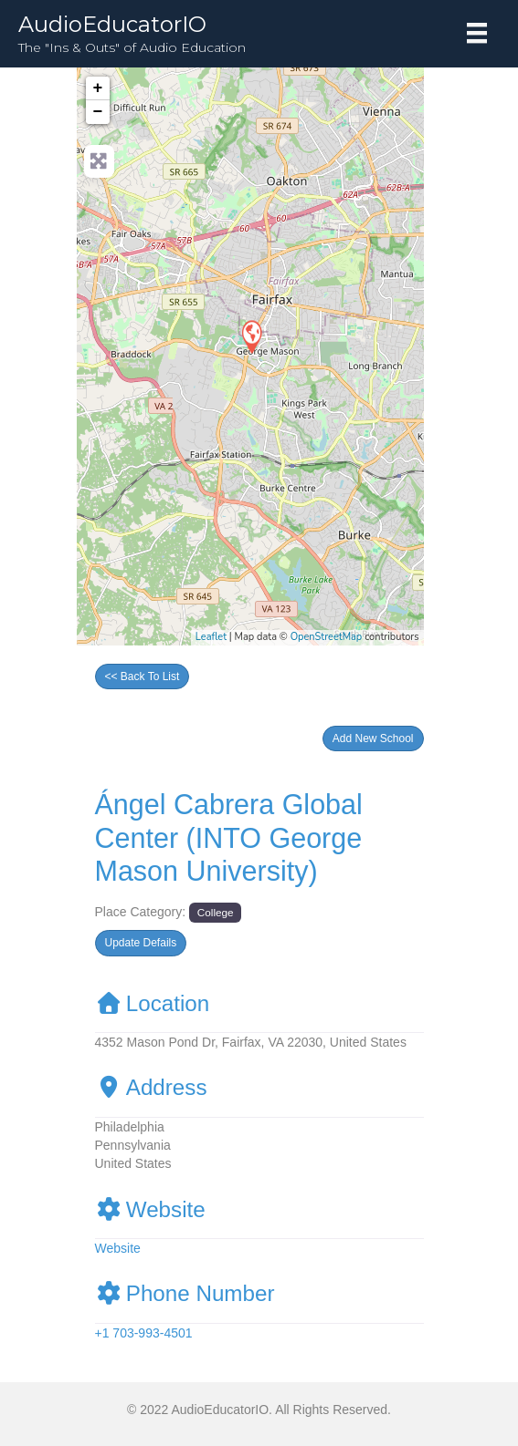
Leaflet (211, 637)
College (215, 912)
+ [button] (98, 88)
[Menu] (477, 33)
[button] (373, 738)
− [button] (98, 112)
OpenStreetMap (327, 637)
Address (151, 1087)
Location (152, 1003)
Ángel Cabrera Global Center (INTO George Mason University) (229, 837)
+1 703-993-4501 (144, 1333)
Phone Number (185, 1293)
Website (150, 1209)
